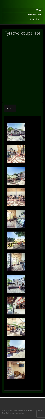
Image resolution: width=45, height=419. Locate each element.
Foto (9, 108)
